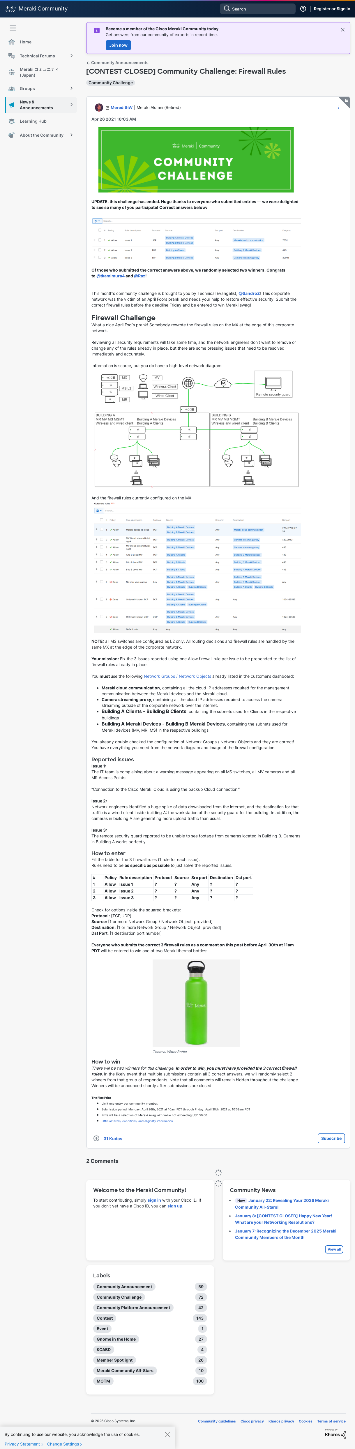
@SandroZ (249, 293)
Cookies (305, 1421)
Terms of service (331, 1421)
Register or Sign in (332, 8)
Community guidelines (217, 1421)
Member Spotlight (115, 1360)
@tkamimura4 (110, 275)
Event (102, 1328)
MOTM (103, 1380)
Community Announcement (124, 1286)
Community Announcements (117, 62)
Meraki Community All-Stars (125, 1370)
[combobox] (258, 8)
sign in (154, 1200)
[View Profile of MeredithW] (122, 107)
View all (334, 1249)
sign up (174, 1205)
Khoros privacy (281, 1421)
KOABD (104, 1349)
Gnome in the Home (116, 1339)
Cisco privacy (252, 1421)
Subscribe (331, 1138)
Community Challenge (111, 82)
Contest (105, 1318)
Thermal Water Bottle (170, 1052)
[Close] (167, 1438)
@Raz (139, 275)
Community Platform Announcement (133, 1307)
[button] (338, 107)
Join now (118, 45)
